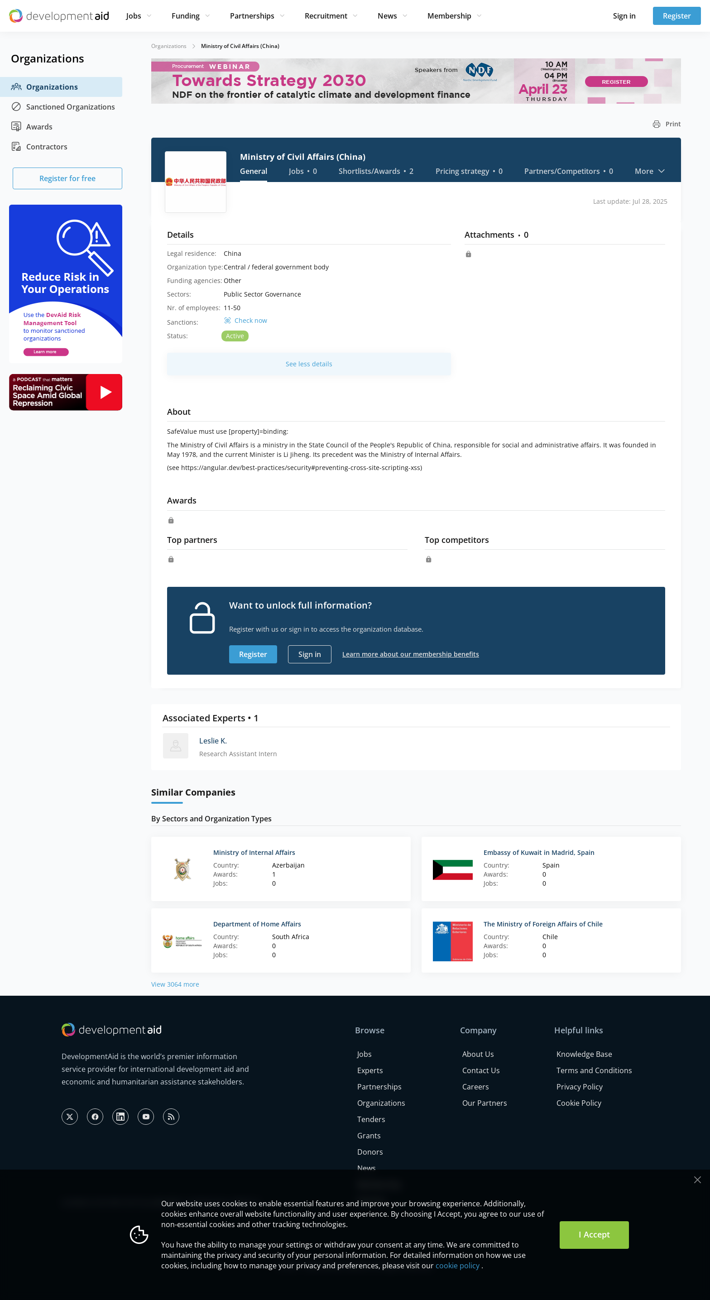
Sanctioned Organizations (63, 106)
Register (677, 16)
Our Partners (484, 1103)
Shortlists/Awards (376, 171)
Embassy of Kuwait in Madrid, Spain (539, 852)
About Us (478, 1054)
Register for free (67, 178)
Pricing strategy (469, 171)
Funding (186, 16)
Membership (449, 16)
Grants (369, 1136)
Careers (475, 1087)
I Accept (594, 1234)
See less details (309, 364)
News (387, 16)
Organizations (44, 87)
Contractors (39, 146)
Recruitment (326, 16)
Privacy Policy (579, 1087)
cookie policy (458, 1266)
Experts (370, 1070)
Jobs (133, 16)
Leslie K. (213, 741)
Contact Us (481, 1070)
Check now (251, 320)
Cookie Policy (578, 1103)
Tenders (371, 1119)
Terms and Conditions (594, 1070)
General (253, 171)
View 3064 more (175, 984)
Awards (32, 126)
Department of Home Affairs (257, 924)
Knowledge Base (584, 1054)
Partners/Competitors (568, 171)
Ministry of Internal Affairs (254, 852)
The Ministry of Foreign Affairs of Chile (543, 924)
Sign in (624, 16)
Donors (370, 1152)
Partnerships (252, 16)
